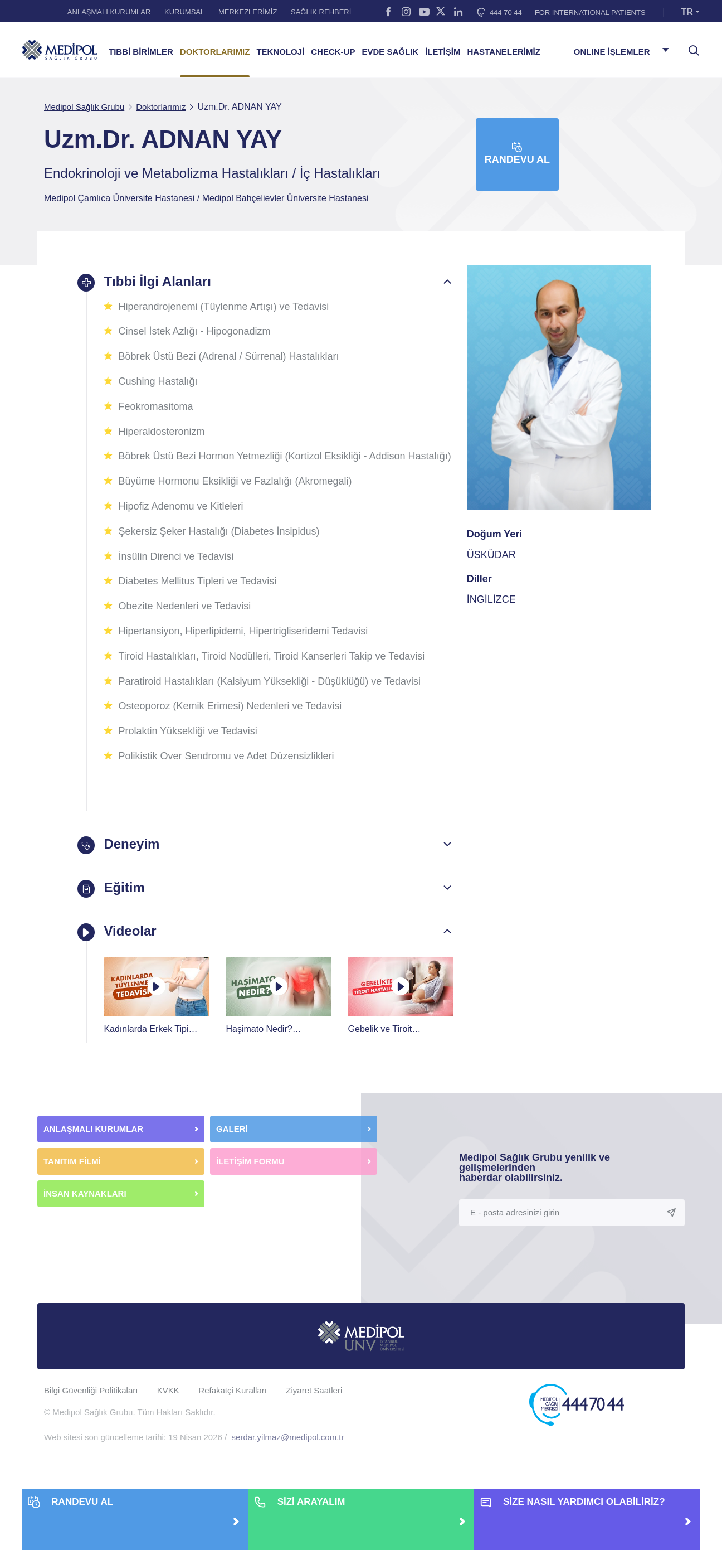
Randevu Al (517, 153)
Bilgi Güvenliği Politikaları (91, 1405)
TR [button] (687, 12)
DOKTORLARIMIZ (215, 51)
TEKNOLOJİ (280, 51)
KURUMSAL (184, 12)
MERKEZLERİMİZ (247, 12)
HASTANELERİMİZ (503, 51)
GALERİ (232, 1144)
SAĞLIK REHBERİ (321, 12)
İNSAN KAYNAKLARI (86, 1208)
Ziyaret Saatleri (314, 1405)
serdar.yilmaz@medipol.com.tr (288, 1452)
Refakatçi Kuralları (232, 1405)
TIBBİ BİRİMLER (141, 51)
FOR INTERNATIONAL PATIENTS (590, 12)
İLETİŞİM (442, 51)
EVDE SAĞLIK (390, 51)
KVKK (168, 1405)
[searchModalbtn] (689, 46)
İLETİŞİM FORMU (250, 1176)
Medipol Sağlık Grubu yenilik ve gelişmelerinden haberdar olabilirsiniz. (534, 1183)
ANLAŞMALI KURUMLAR (109, 12)
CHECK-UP (333, 51)
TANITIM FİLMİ (72, 1176)
